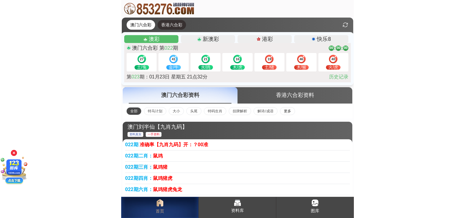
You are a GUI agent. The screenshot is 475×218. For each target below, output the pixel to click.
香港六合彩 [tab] (171, 24)
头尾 (194, 111)
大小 (176, 111)
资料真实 (135, 134)
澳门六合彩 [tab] (140, 24)
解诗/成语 (265, 111)
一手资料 (154, 134)
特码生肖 (215, 111)
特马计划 (155, 111)
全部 (134, 111)
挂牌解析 (240, 111)
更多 (287, 111)
